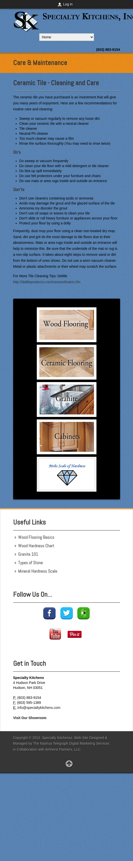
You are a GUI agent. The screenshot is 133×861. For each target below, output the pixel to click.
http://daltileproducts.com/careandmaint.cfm (47, 282)
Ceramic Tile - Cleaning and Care (56, 82)
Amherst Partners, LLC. (63, 749)
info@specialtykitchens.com (38, 708)
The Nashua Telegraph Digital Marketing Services (71, 743)
